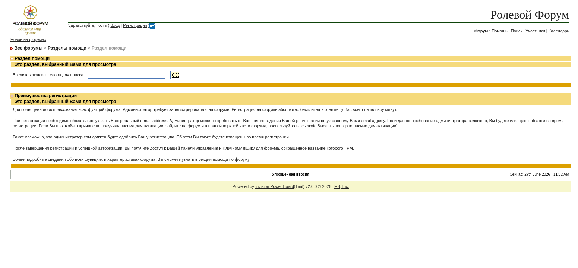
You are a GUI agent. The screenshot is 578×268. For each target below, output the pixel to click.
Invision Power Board (274, 186)
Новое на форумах (28, 39)
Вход (115, 25)
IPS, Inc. (341, 186)
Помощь (500, 31)
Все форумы (28, 48)
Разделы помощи (67, 48)
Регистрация (135, 25)
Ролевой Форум (529, 14)
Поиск (516, 31)
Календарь (559, 31)
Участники (535, 31)
